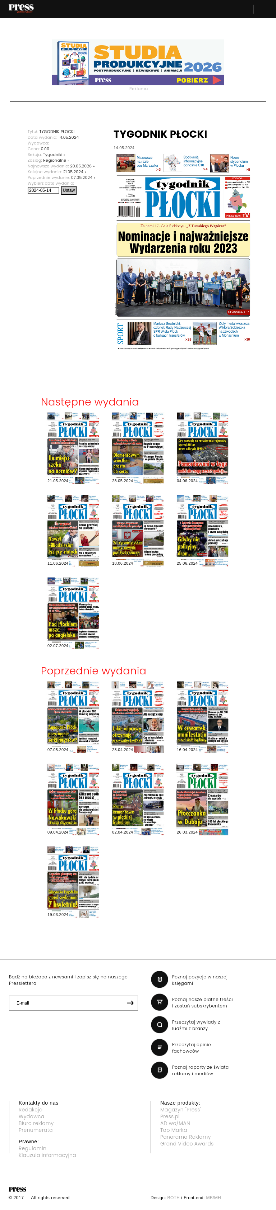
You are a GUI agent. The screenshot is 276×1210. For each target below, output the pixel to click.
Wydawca (32, 1116)
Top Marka (173, 1130)
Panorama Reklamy (185, 1136)
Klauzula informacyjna (47, 1155)
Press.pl (170, 1116)
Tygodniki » (54, 154)
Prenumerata (36, 1130)
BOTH (173, 1197)
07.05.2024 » (83, 177)
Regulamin (32, 1148)
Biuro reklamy (36, 1123)
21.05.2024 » (75, 172)
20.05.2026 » (82, 166)
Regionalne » (56, 160)
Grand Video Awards (186, 1143)
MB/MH (213, 1197)
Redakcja (30, 1109)
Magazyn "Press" (181, 1109)
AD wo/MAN (175, 1123)
